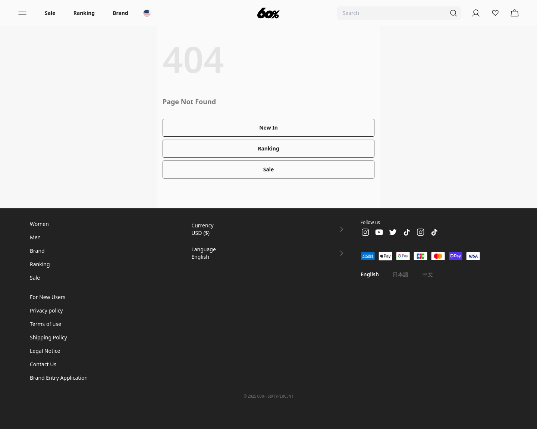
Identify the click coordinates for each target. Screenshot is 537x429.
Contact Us (43, 364)
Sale (50, 12)
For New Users (47, 297)
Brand (120, 12)
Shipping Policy (48, 337)
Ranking (84, 12)
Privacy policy (46, 310)
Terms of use (45, 323)
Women (39, 223)
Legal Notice (45, 350)
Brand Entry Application (59, 377)
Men (35, 237)
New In (268, 127)
